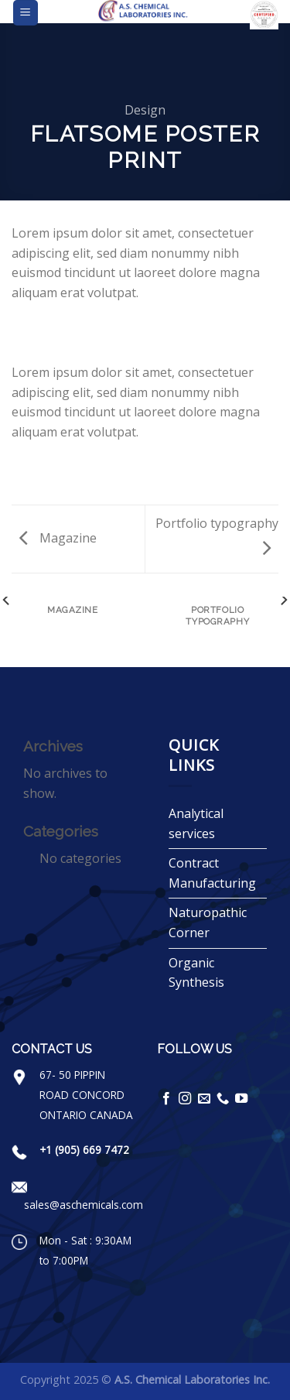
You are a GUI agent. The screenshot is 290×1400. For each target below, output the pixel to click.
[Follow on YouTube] (241, 1099)
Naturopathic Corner (208, 922)
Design (145, 109)
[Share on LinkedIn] (115, 330)
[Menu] (26, 13)
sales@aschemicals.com (83, 1204)
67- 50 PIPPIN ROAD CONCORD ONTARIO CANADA (86, 1094)
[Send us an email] (204, 1099)
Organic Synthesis (196, 972)
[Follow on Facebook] (166, 1099)
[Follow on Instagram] (185, 1099)
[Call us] (223, 1099)
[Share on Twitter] (59, 330)
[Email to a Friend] (77, 330)
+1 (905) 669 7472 (84, 1149)
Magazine (58, 537)
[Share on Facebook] (40, 330)
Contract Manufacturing (212, 873)
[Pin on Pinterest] (96, 330)
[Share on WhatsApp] (21, 330)
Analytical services (196, 823)
